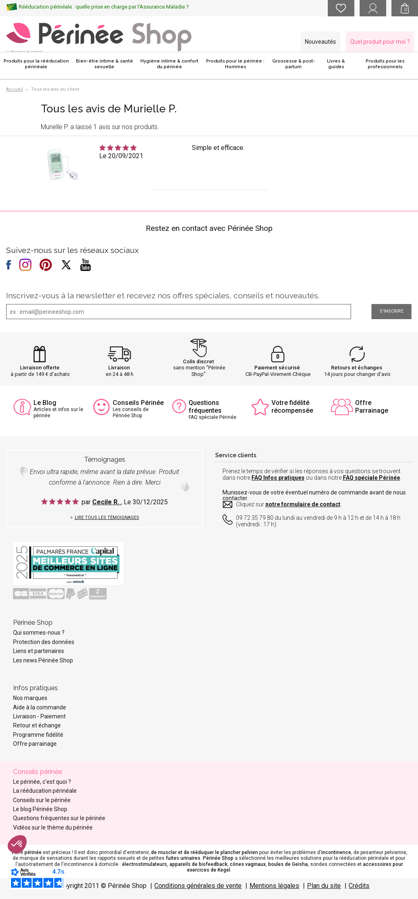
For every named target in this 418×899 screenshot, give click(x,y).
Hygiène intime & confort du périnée (169, 63)
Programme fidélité (38, 734)
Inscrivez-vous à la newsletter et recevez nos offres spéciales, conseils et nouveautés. (162, 295)
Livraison (119, 368)
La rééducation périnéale (45, 790)
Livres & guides (336, 63)
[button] (17, 844)
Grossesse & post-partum (293, 63)
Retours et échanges (356, 368)
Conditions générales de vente (198, 886)
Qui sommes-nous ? (38, 632)
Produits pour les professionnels (385, 63)
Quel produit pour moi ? (380, 41)
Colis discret (198, 361)
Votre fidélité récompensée (292, 406)
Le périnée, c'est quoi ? (42, 781)
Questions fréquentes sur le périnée (59, 818)
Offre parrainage (35, 743)
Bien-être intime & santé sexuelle (104, 63)
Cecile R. (106, 502)
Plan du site (324, 886)
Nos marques (30, 698)
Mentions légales (274, 886)
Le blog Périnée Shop (40, 809)
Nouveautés (320, 41)
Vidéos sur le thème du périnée (53, 827)
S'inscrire (391, 311)
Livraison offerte (40, 368)
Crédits (359, 886)
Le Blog (44, 403)
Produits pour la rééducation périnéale (36, 63)
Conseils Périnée (138, 403)
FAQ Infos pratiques (278, 477)
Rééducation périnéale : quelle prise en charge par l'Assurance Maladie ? (104, 7)
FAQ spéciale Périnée (371, 477)
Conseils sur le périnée (42, 800)
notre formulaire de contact (302, 504)
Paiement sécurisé (277, 368)
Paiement (53, 716)
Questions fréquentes (205, 406)
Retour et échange (37, 725)
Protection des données (43, 642)
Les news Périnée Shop (43, 660)
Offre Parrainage (371, 406)
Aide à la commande (39, 707)
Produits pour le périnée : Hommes (235, 63)
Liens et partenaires (38, 651)
